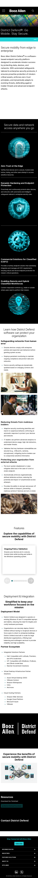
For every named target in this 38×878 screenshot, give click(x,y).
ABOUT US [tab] (5, 861)
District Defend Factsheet (12, 806)
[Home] (17, 10)
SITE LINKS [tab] (5, 865)
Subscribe (19, 844)
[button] (33, 11)
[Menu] (3, 10)
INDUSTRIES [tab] (6, 853)
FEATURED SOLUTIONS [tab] (9, 857)
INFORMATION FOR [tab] (7, 849)
